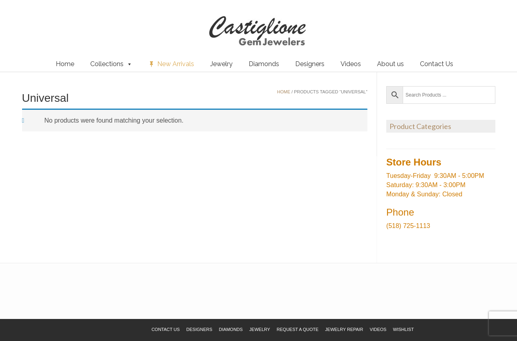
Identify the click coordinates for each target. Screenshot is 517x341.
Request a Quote (53, 19)
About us (390, 64)
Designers (309, 64)
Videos (351, 64)
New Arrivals (175, 64)
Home (65, 64)
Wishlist (18, 19)
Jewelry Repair (344, 329)
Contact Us (436, 64)
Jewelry (221, 64)
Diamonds (264, 64)
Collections (111, 64)
